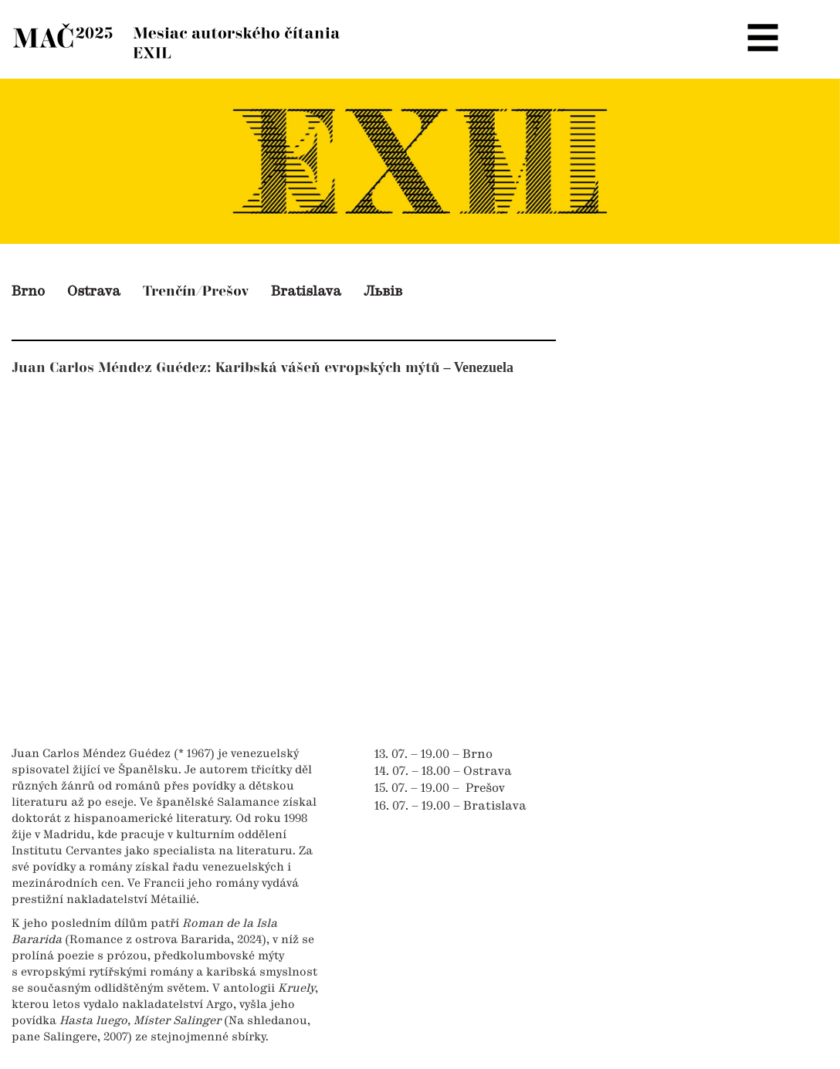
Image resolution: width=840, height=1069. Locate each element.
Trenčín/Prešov (196, 291)
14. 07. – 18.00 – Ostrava (443, 771)
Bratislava (306, 291)
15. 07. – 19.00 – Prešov (439, 788)
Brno (28, 291)
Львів (383, 291)
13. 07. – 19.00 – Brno (433, 754)
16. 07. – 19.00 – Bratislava (450, 806)
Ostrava (93, 291)
